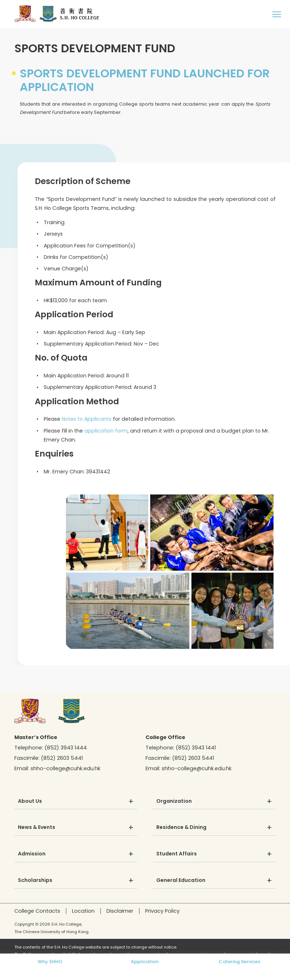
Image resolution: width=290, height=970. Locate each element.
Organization (174, 801)
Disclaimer (119, 910)
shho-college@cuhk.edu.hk (65, 768)
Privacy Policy (162, 910)
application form (106, 430)
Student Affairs (176, 854)
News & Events (36, 827)
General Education (180, 880)
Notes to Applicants (86, 419)
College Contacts (37, 910)
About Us (30, 801)
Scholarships (35, 880)
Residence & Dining (181, 827)
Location (83, 910)
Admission (32, 854)
